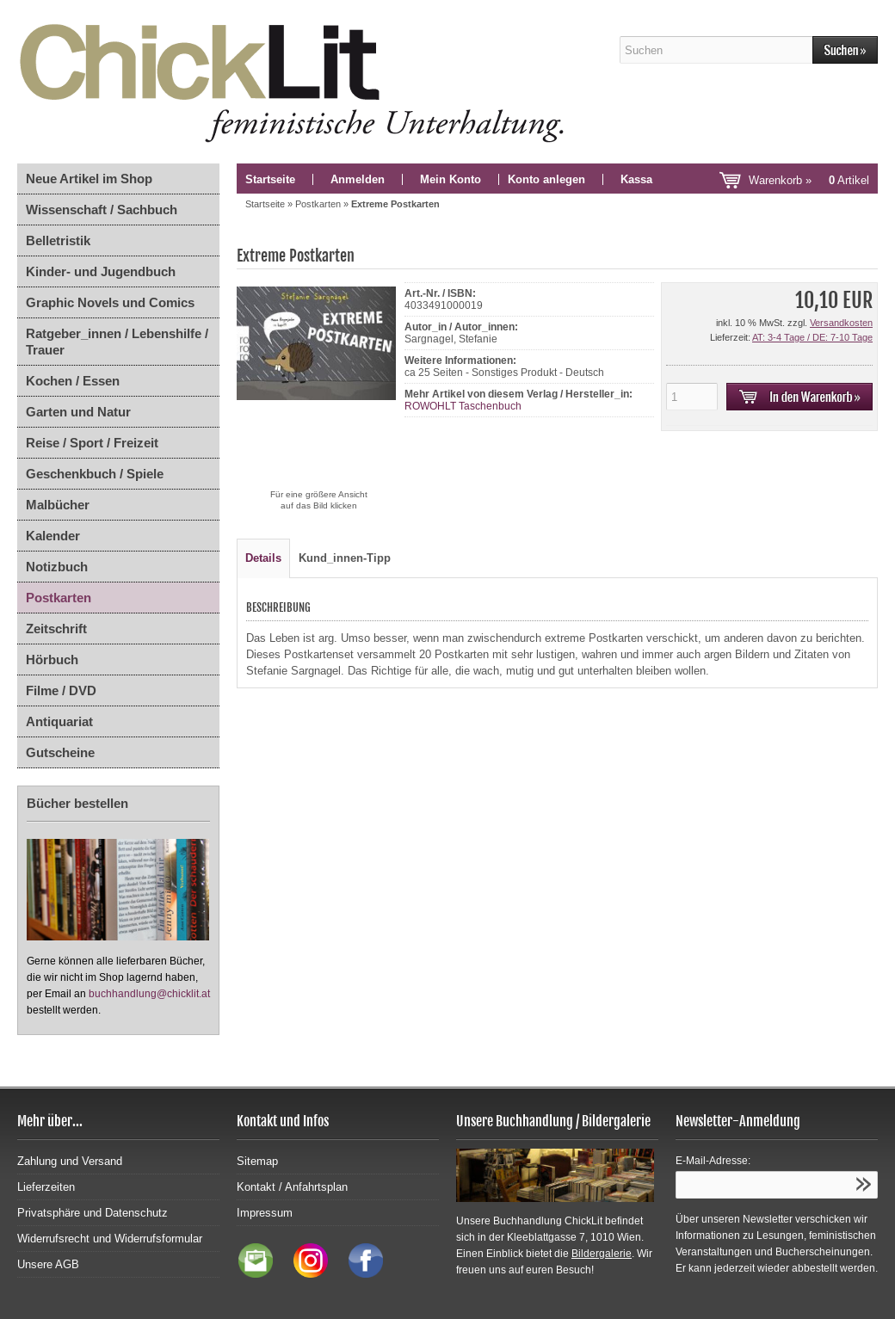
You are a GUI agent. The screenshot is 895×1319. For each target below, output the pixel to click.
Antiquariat (59, 721)
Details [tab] (263, 558)
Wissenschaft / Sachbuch (101, 209)
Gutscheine (60, 752)
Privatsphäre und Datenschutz (92, 1212)
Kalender (53, 535)
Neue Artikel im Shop (89, 178)
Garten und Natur (78, 411)
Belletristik (58, 240)
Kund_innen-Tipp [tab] (345, 558)
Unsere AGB (48, 1264)
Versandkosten (841, 322)
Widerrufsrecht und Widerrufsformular (109, 1238)
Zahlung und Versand (69, 1161)
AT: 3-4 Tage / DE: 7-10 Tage (812, 337)
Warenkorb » (809, 180)
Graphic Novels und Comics (110, 302)
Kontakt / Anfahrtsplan (292, 1186)
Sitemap (257, 1161)
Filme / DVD (61, 690)
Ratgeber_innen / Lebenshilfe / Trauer (117, 341)
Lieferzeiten (46, 1186)
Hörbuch (52, 659)
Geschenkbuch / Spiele (95, 473)
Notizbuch (57, 566)
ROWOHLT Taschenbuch (463, 406)
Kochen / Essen (73, 380)
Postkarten (58, 597)
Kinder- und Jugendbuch (101, 271)
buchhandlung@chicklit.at (149, 994)
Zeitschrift (56, 628)
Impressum (265, 1212)
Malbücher (58, 504)
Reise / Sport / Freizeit (92, 442)
